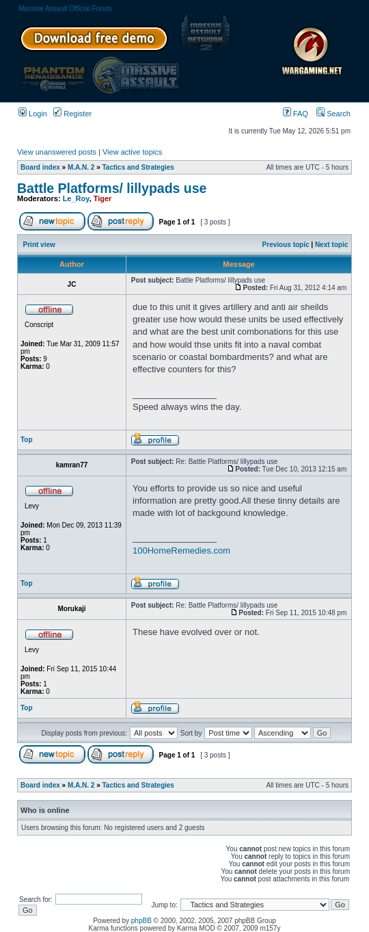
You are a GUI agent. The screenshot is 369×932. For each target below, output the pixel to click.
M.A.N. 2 (81, 167)
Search (333, 113)
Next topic (331, 244)
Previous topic (286, 244)
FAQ (295, 113)
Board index (40, 167)
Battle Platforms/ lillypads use (111, 188)
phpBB (141, 920)
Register (72, 113)
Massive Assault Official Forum (65, 8)
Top (26, 439)
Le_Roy (76, 198)
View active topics (132, 152)
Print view (39, 244)
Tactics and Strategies (138, 167)
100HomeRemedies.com (181, 550)
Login (32, 113)
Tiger (103, 198)
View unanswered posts (56, 152)
